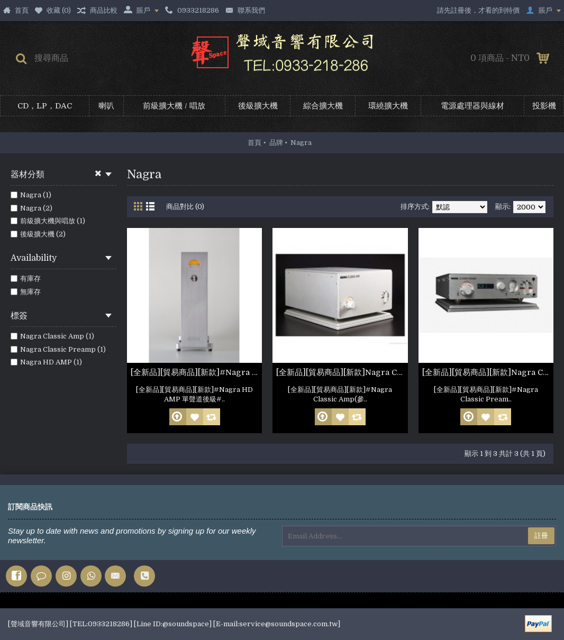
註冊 (541, 536)
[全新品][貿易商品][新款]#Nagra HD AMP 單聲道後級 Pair (196, 372)
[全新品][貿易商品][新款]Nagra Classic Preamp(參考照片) (487, 372)
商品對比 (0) (185, 207)
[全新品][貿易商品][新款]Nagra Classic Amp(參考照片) (341, 372)
